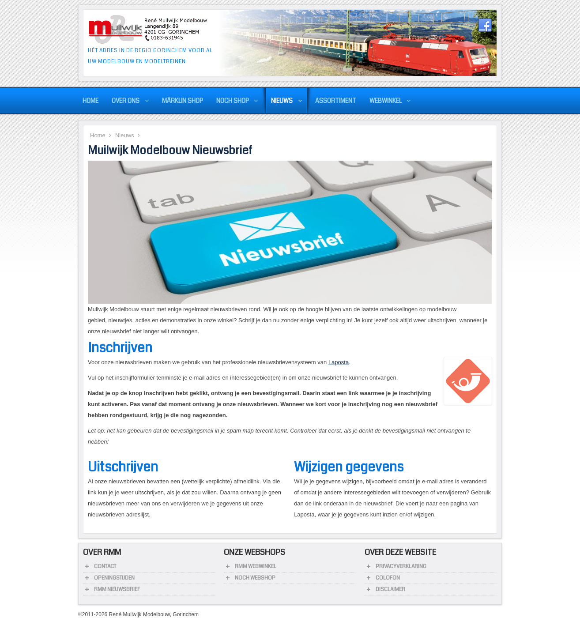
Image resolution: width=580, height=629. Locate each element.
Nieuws (124, 135)
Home (97, 135)
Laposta (338, 362)
